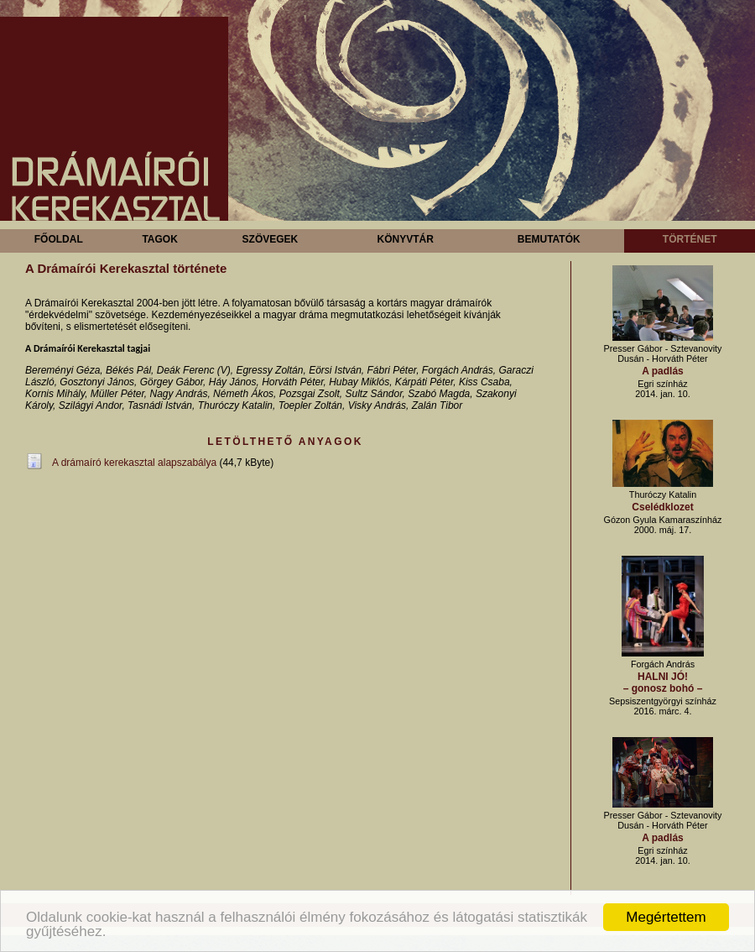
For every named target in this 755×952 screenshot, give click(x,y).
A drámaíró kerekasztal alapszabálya (134, 462)
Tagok (159, 239)
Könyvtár (405, 239)
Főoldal (58, 239)
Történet (690, 239)
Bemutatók (549, 239)
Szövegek (270, 239)
